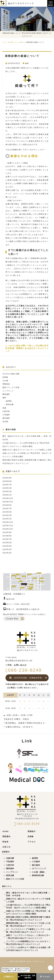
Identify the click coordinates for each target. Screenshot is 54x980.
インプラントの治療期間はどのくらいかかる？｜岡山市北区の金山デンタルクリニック (28, 942)
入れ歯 (5, 381)
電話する (9, 977)
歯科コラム (7, 886)
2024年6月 (7, 512)
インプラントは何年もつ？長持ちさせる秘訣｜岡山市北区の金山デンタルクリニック (28, 948)
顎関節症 (6, 384)
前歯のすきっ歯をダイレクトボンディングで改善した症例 (26, 450)
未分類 (5, 421)
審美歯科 (6, 394)
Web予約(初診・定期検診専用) (26, 976)
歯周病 (9, 401)
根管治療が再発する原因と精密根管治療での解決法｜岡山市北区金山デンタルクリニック (28, 918)
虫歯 (4, 408)
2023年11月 (7, 526)
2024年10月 (7, 502)
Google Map (12, 619)
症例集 (5, 377)
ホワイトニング (39, 868)
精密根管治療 (38, 875)
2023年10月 (7, 529)
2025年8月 (7, 481)
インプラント (8, 391)
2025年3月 (7, 488)
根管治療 (10, 404)
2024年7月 (7, 508)
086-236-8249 (23, 670)
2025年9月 (7, 478)
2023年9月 (7, 532)
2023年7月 (7, 539)
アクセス (45, 977)
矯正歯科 (6, 418)
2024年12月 (7, 498)
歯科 (27, 63)
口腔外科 (6, 411)
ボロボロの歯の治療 (10, 374)
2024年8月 (7, 505)
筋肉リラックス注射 (10, 387)
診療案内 (6, 852)
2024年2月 (7, 515)
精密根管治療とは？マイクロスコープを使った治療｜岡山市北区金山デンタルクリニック (28, 924)
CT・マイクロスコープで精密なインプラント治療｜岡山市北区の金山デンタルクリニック (28, 930)
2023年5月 (7, 546)
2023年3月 (7, 553)
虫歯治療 (10, 858)
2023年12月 (7, 522)
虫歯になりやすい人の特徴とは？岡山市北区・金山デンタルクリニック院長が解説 (28, 912)
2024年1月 (7, 519)
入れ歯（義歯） (39, 872)
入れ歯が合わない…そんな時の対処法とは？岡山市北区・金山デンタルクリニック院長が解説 (28, 906)
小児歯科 (6, 415)
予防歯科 (10, 861)
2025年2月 (7, 491)
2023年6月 (7, 543)
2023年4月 (7, 549)
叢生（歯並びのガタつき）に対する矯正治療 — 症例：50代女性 (28, 894)
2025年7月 (7, 485)
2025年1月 (7, 495)
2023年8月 (7, 536)
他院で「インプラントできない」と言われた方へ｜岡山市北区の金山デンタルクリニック (28, 936)
